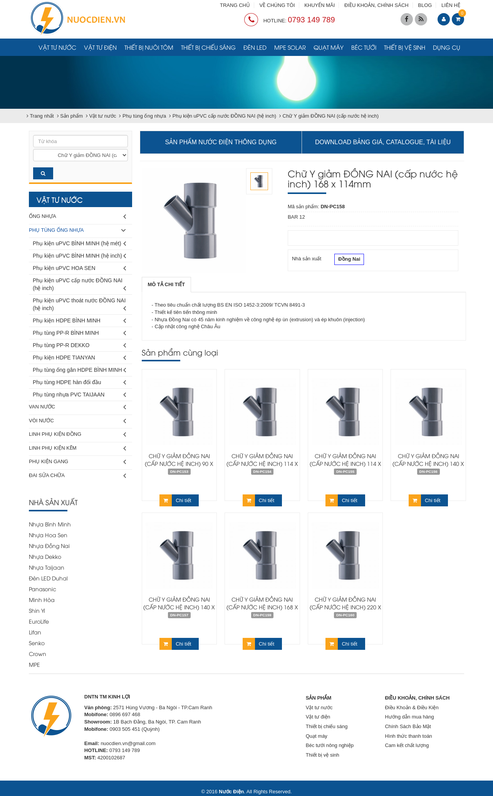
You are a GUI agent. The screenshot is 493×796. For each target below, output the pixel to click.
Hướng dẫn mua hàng (409, 717)
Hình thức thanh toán (408, 736)
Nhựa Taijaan (46, 567)
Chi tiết (175, 500)
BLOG (425, 5)
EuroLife (39, 621)
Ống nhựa (77, 216)
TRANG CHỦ (235, 5)
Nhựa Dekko (45, 556)
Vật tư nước (57, 47)
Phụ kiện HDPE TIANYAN (79, 357)
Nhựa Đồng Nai (49, 545)
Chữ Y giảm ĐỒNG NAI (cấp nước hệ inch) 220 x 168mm (345, 606)
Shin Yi (37, 610)
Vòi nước (77, 421)
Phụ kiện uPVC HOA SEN (79, 268)
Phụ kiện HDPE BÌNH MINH (79, 320)
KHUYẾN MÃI (319, 5)
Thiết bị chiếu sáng (208, 47)
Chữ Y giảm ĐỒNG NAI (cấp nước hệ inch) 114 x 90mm (345, 463)
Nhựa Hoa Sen (48, 534)
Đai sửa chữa (77, 475)
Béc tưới (363, 47)
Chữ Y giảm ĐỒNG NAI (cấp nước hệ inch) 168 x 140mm (262, 606)
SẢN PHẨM (319, 698)
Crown (37, 653)
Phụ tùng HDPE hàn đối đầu (79, 382)
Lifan (35, 632)
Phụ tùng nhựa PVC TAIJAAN (79, 394)
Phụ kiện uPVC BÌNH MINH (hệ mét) (79, 243)
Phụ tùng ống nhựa (77, 230)
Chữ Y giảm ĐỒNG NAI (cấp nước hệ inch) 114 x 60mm (262, 463)
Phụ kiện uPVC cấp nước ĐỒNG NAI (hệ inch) (79, 285)
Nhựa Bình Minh (50, 524)
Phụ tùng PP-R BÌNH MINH (79, 333)
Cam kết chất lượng (407, 745)
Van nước (77, 407)
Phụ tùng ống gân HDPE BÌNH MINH (79, 370)
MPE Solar (290, 47)
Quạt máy (329, 47)
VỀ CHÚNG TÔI (277, 5)
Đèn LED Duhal (48, 578)
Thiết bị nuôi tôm (148, 47)
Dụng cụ (446, 47)
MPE (34, 664)
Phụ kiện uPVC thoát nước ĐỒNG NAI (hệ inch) (79, 305)
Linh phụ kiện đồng (77, 434)
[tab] (166, 285)
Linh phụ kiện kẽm (77, 448)
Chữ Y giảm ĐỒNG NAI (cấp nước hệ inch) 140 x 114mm (179, 606)
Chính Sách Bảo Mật (408, 726)
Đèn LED (255, 47)
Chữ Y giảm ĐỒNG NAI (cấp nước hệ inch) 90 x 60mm (179, 463)
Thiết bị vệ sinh (404, 47)
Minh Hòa (42, 599)
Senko (37, 642)
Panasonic (42, 588)
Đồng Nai (349, 260)
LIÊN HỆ (450, 5)
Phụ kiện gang (77, 461)
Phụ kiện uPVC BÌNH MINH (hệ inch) (79, 255)
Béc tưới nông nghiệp (330, 745)
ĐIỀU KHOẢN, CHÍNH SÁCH (376, 5)
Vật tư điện (100, 47)
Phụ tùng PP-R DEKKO (79, 345)
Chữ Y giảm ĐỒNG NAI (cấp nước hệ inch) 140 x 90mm (428, 463)
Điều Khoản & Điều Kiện (411, 707)
